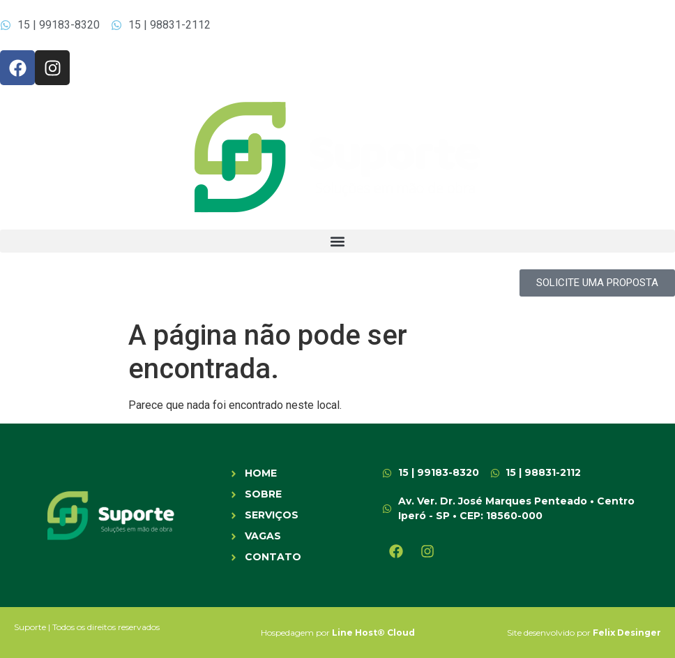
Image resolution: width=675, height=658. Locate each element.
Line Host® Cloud (373, 632)
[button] (337, 241)
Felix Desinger (627, 632)
